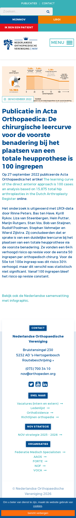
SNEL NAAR (38, 395)
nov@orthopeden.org (38, 374)
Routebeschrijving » (38, 360)
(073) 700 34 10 (38, 369)
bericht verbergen (38, 513)
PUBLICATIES (29, 3)
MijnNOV (19, 19)
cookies (37, 505)
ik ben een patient (19, 27)
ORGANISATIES (38, 444)
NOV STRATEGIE (38, 426)
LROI (57, 19)
